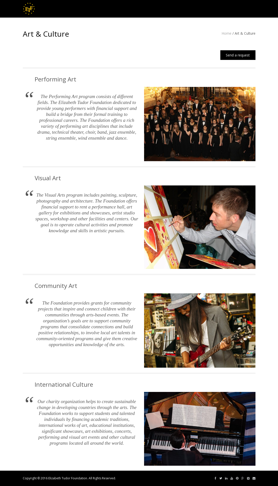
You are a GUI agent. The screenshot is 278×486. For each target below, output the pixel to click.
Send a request (238, 55)
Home (226, 33)
